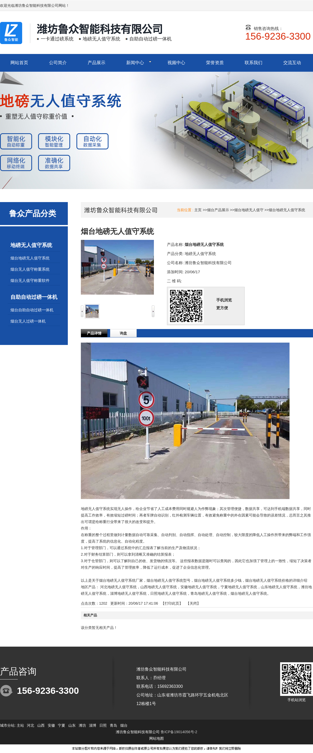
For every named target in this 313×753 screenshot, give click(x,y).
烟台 (124, 725)
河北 (30, 725)
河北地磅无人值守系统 (118, 587)
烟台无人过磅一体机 (28, 321)
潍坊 (82, 725)
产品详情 (94, 333)
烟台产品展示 (218, 210)
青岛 (113, 725)
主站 (20, 725)
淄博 (92, 725)
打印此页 (172, 603)
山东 (72, 725)
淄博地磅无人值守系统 (128, 593)
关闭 (193, 603)
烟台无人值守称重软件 (30, 280)
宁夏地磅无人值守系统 (239, 587)
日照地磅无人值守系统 (168, 593)
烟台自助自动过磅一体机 (31, 310)
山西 (41, 725)
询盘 (123, 333)
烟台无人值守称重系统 (30, 269)
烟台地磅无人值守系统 (287, 210)
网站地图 (156, 738)
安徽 (51, 725)
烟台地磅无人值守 (248, 210)
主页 (198, 210)
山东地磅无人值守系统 (279, 587)
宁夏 (61, 725)
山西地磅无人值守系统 (158, 587)
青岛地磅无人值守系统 (208, 593)
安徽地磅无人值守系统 (198, 587)
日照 (103, 725)
